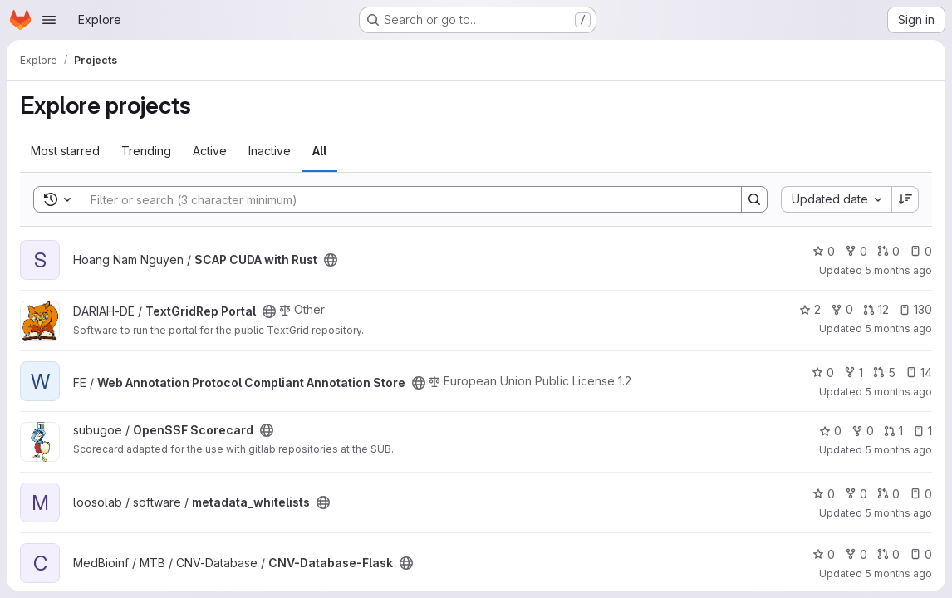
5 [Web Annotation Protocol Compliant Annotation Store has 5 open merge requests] (884, 372)
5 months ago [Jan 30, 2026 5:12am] (898, 328)
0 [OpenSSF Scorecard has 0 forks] (862, 431)
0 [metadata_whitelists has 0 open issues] (921, 494)
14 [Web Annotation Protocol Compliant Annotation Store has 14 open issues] (918, 372)
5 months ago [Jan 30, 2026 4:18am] (898, 513)
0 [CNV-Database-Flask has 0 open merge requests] (888, 554)
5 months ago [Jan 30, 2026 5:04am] (898, 391)
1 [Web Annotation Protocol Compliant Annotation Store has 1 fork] (853, 372)
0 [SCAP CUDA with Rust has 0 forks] (856, 251)
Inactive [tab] (269, 151)
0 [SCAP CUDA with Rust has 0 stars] (823, 251)
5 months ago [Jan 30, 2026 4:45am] (898, 450)
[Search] (403, 199)
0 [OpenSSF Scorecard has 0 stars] (830, 431)
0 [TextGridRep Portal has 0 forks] (842, 309)
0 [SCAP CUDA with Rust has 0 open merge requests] (888, 251)
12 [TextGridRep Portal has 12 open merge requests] (876, 309)
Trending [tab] (146, 151)
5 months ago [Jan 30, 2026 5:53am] (898, 270)
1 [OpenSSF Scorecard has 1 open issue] (922, 431)
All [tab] (319, 151)
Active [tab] (210, 151)
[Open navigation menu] (49, 20)
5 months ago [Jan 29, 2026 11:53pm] (898, 573)
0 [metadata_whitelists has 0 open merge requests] (888, 494)
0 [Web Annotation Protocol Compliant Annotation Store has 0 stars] (823, 372)
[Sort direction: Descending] (905, 199)
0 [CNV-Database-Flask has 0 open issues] (921, 554)
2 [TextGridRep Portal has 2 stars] (810, 309)
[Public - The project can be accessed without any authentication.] (330, 260)
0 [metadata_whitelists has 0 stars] (823, 494)
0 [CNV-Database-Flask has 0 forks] (856, 554)
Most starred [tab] (65, 151)
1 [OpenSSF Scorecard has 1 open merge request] (893, 431)
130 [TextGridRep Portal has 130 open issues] (915, 309)
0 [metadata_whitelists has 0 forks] (856, 494)
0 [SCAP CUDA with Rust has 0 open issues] (921, 251)
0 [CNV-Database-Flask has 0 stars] (823, 554)
